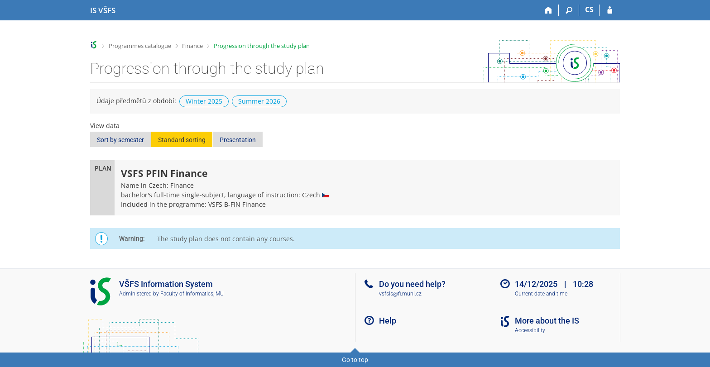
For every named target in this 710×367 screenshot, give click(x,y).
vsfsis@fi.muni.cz (400, 294)
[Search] (569, 10)
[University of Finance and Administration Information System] (102, 10)
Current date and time (541, 294)
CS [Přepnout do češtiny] (589, 9)
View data (105, 125)
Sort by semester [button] (120, 139)
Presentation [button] (238, 139)
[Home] (548, 10)
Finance (192, 46)
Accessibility (530, 330)
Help (387, 320)
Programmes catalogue (140, 46)
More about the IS (547, 320)
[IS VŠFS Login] (610, 10)
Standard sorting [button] (182, 139)
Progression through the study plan (262, 46)
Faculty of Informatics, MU (192, 294)
